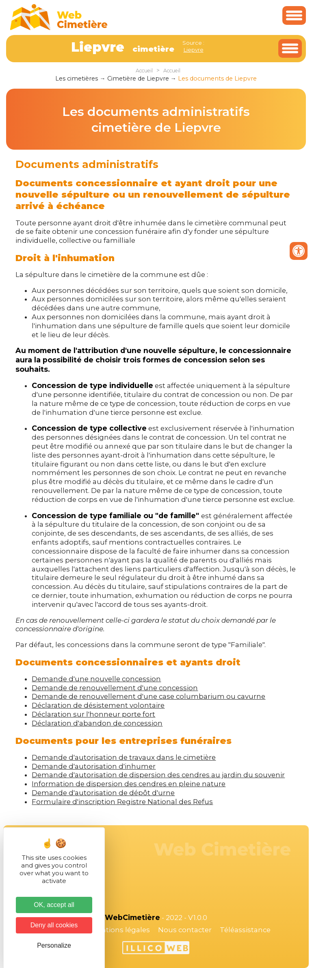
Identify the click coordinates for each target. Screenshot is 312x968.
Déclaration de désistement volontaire (98, 705)
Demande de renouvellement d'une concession (115, 688)
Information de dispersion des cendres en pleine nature (128, 784)
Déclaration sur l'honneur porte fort (93, 714)
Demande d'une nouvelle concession (96, 679)
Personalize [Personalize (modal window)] (54, 945)
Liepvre (194, 49)
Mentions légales (120, 930)
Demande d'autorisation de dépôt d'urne (103, 793)
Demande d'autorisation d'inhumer (94, 766)
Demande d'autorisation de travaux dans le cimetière (124, 757)
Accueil (144, 71)
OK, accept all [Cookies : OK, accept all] (54, 904)
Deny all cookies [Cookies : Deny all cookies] (54, 925)
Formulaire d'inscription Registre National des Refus (122, 802)
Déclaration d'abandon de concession (97, 723)
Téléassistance (245, 930)
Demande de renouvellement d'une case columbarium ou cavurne (148, 696)
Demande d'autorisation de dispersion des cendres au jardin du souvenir (158, 775)
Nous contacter (185, 930)
